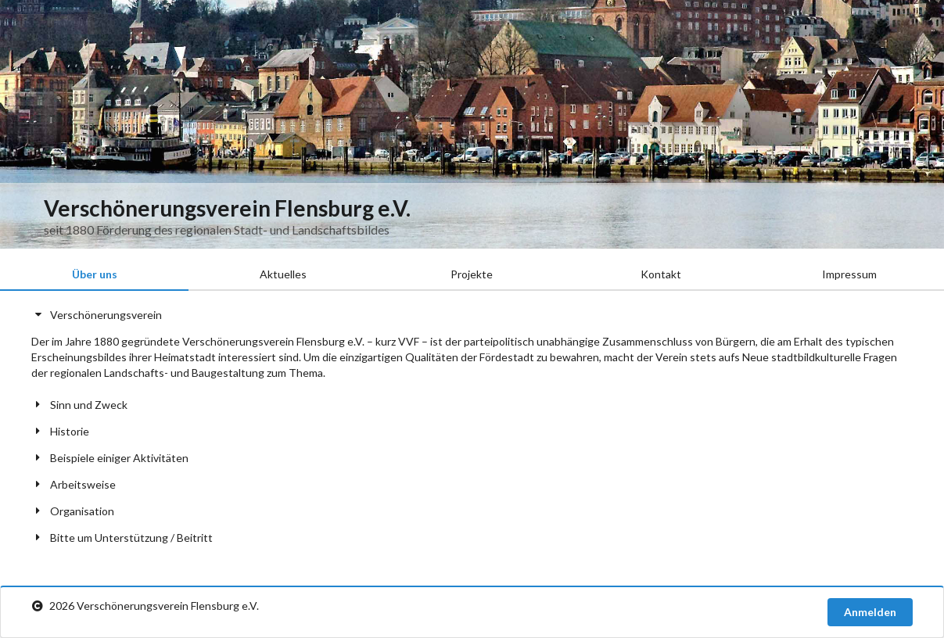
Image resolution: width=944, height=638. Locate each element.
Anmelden (870, 611)
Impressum (849, 274)
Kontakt (661, 274)
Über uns (94, 274)
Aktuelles (283, 274)
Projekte (471, 274)
